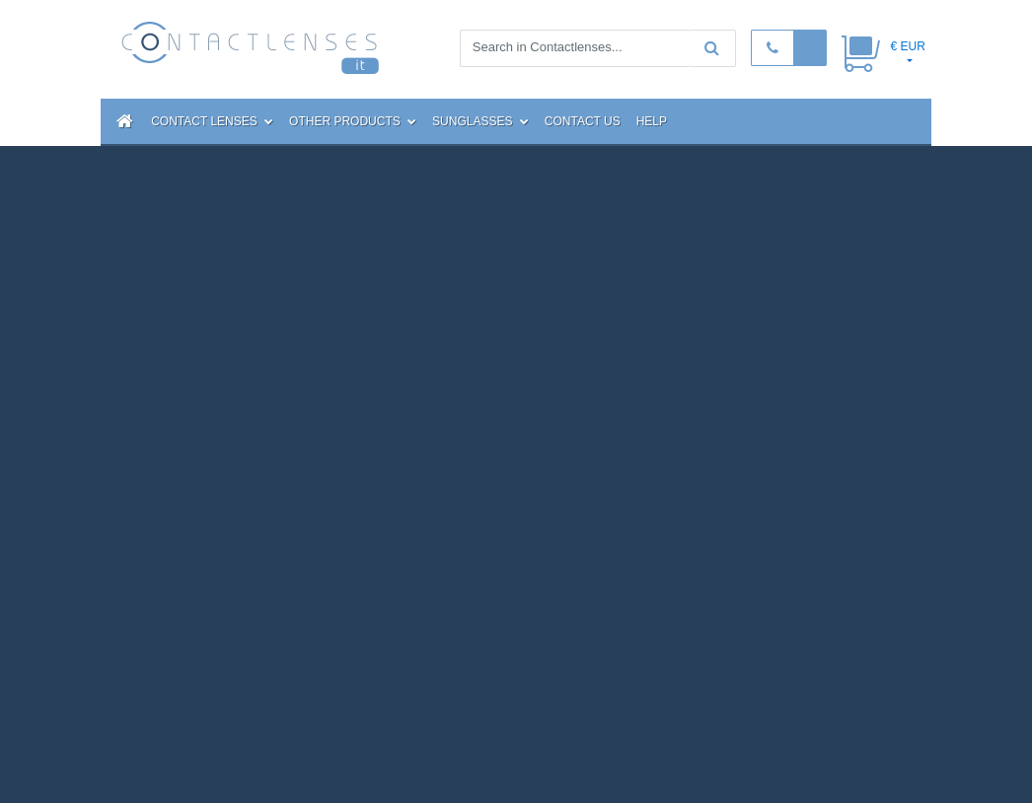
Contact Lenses (212, 121)
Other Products (352, 121)
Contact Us (583, 121)
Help (651, 121)
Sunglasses (480, 121)
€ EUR (907, 46)
